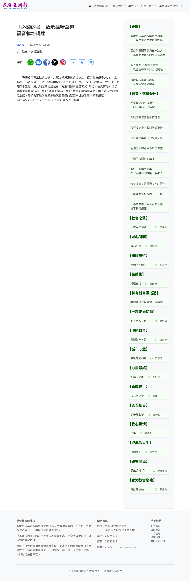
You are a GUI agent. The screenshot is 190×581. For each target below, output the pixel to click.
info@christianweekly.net (121, 547)
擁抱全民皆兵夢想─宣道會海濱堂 (148, 302)
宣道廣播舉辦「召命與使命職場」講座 (148, 138)
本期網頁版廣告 (168, 6)
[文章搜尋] (182, 5)
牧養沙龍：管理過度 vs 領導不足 (148, 183)
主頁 (88, 6)
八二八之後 (137, 396)
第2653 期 (21, 44)
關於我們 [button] (118, 6)
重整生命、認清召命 (140, 339)
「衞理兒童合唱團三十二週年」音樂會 (148, 194)
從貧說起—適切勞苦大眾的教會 (140, 321)
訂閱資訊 (155, 529)
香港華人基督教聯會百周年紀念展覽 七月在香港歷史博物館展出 (148, 38)
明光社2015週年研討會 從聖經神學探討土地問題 (146, 67)
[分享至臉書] (46, 62)
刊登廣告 (155, 525)
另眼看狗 (135, 283)
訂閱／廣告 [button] (147, 6)
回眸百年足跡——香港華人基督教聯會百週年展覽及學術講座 (140, 227)
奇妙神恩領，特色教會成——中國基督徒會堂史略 (140, 489)
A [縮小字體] (73, 62)
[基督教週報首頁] (15, 5)
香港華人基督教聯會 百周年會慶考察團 (142, 82)
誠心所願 (135, 246)
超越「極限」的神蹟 (140, 265)
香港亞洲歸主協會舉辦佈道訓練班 (148, 148)
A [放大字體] (82, 62)
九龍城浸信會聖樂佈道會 (145, 117)
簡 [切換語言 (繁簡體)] (90, 62)
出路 (133, 433)
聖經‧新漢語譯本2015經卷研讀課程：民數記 (146, 171)
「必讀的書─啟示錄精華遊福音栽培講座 (146, 206)
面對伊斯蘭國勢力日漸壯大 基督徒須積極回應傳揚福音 (147, 52)
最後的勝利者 (138, 358)
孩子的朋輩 (137, 414)
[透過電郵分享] (38, 62)
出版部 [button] (132, 6)
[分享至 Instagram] (62, 62)
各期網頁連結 (102, 6)
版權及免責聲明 (113, 571)
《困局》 (135, 452)
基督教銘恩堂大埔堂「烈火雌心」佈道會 (142, 105)
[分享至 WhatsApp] (30, 62)
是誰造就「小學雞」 (139, 470)
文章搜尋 (155, 533)
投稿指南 (155, 537)
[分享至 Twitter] (54, 62)
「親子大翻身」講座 (142, 159)
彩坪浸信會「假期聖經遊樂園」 (148, 128)
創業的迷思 (137, 377)
